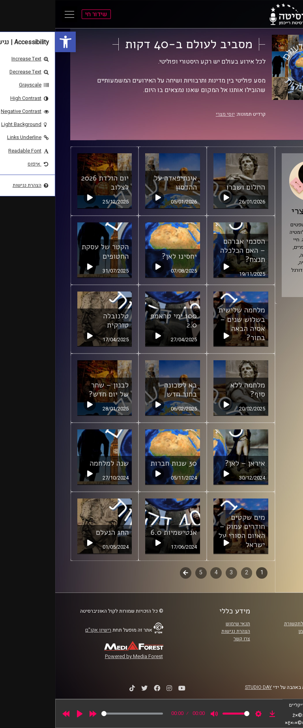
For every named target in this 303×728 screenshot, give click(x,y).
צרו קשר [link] (186, 638)
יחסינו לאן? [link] (124, 256)
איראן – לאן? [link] (190, 463)
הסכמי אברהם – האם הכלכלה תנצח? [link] (187, 250)
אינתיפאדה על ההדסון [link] (120, 182)
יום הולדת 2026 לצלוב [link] (49, 182)
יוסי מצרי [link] (170, 114)
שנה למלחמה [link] (53, 463)
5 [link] (145, 572)
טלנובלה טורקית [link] (60, 320)
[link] (10, 42)
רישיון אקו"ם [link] (43, 630)
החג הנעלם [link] (57, 532)
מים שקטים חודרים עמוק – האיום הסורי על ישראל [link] (186, 531)
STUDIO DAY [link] (203, 687)
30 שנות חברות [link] (118, 463)
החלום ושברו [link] (190, 187)
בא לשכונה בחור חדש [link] (125, 389)
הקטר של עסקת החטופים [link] (49, 251)
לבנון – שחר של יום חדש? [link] (53, 389)
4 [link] (161, 572)
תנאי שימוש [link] (182, 623)
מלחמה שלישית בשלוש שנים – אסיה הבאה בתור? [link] (186, 323)
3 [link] (176, 572)
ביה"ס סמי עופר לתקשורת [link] (255, 623)
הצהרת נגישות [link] (180, 631)
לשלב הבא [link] (130, 573)
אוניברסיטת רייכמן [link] (262, 631)
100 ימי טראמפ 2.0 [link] (118, 320)
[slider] (77, 713)
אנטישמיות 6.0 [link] (118, 532)
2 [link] (191, 572)
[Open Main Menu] (14, 14)
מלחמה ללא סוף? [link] (192, 389)
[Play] (24, 713)
